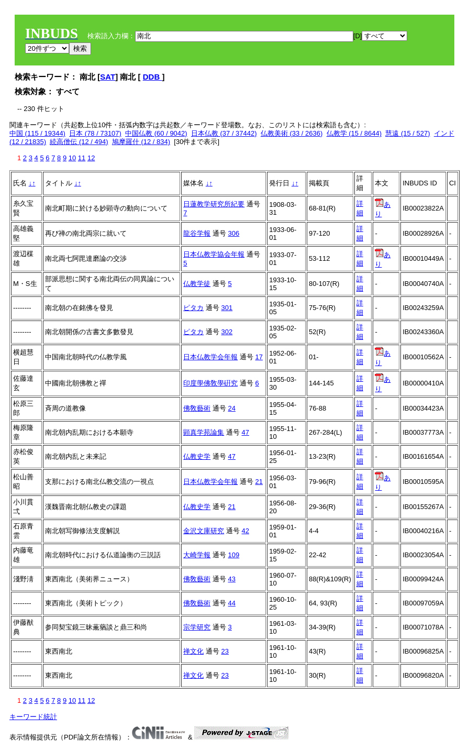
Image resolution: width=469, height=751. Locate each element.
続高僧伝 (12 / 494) (79, 142)
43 (232, 579)
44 (232, 603)
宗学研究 (196, 627)
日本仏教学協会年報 (213, 254)
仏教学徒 (196, 284)
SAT (107, 76)
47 (245, 432)
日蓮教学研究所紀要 (213, 204)
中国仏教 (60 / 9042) (156, 133)
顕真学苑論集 (203, 432)
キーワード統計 (33, 717)
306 (234, 233)
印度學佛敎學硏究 (210, 383)
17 (259, 357)
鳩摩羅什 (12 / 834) (141, 142)
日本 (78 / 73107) (95, 133)
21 (259, 481)
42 (245, 531)
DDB (152, 76)
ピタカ (193, 308)
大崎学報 (196, 555)
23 (225, 651)
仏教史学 (196, 456)
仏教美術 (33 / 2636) (292, 133)
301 (227, 308)
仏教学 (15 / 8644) (354, 133)
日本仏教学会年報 (210, 357)
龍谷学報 (196, 233)
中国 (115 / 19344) (37, 133)
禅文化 (193, 651)
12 (91, 158)
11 (81, 158)
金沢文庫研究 (203, 531)
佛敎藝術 (196, 408)
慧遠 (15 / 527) (407, 133)
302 (227, 332)
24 (232, 408)
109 (234, 555)
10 (72, 158)
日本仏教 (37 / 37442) (224, 133)
